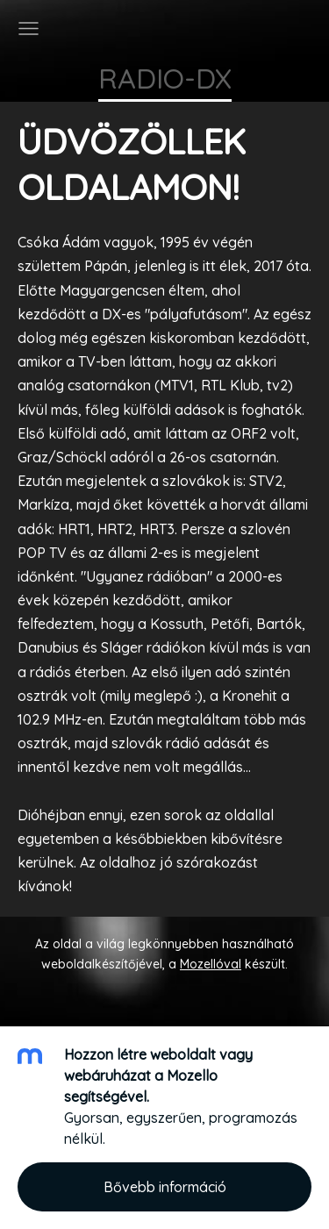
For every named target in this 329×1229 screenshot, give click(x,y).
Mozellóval (210, 964)
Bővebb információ (165, 1187)
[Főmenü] (28, 28)
